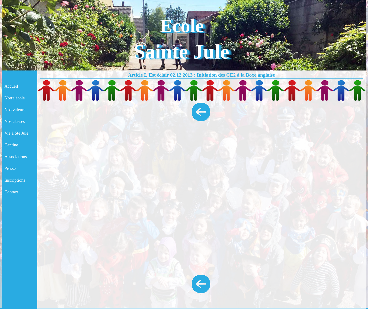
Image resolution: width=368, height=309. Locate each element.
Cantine (11, 144)
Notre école (14, 97)
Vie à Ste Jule (16, 133)
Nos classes (14, 121)
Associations (15, 156)
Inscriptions (14, 180)
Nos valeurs (14, 109)
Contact (11, 191)
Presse (10, 168)
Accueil (11, 86)
